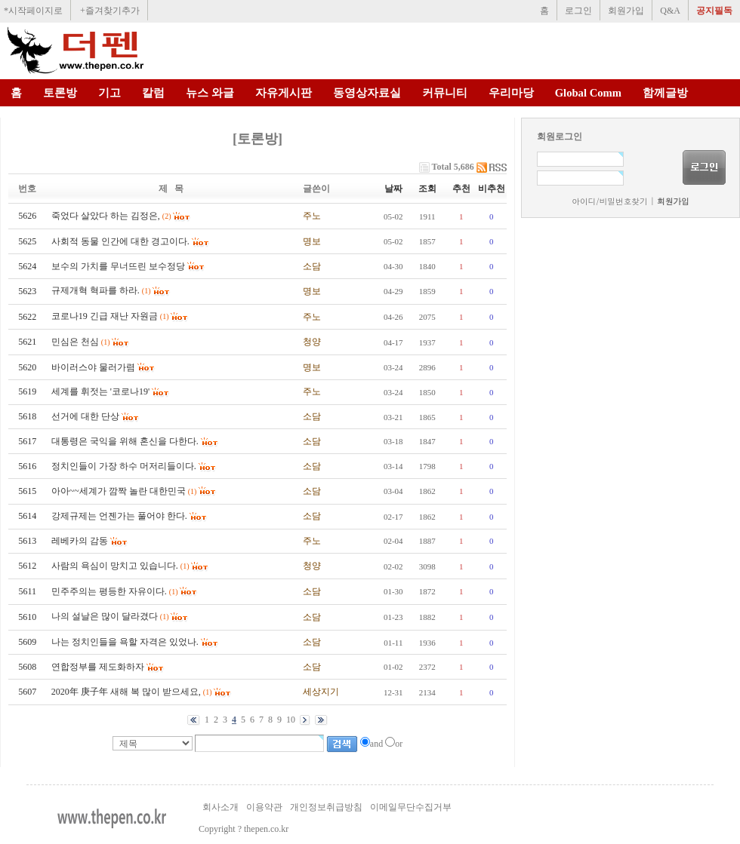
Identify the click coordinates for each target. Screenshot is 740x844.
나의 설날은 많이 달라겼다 (104, 616)
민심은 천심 (75, 341)
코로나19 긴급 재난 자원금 (104, 316)
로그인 (578, 10)
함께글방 (665, 93)
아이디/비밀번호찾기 (609, 201)
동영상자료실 (367, 93)
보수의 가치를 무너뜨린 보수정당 (118, 266)
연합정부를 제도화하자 (97, 666)
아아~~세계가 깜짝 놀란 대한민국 (118, 491)
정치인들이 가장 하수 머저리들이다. (123, 466)
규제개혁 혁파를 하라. (95, 290)
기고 (109, 93)
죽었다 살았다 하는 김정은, (105, 215)
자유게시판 (283, 93)
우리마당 (511, 93)
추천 (461, 188)
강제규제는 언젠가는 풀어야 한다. (119, 516)
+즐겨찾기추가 (110, 10)
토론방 (60, 93)
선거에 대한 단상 (85, 416)
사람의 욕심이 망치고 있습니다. (114, 565)
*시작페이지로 (33, 10)
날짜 (393, 188)
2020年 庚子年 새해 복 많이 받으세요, (126, 691)
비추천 (491, 188)
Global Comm (588, 93)
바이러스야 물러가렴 (93, 367)
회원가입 (626, 10)
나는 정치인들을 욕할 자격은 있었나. (125, 642)
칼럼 (153, 93)
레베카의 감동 (79, 541)
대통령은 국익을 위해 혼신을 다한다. (125, 441)
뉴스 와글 (210, 93)
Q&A (670, 10)
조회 (427, 188)
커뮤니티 (444, 93)
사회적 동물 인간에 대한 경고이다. (120, 241)
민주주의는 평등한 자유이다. (109, 591)
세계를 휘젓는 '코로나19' (100, 391)
